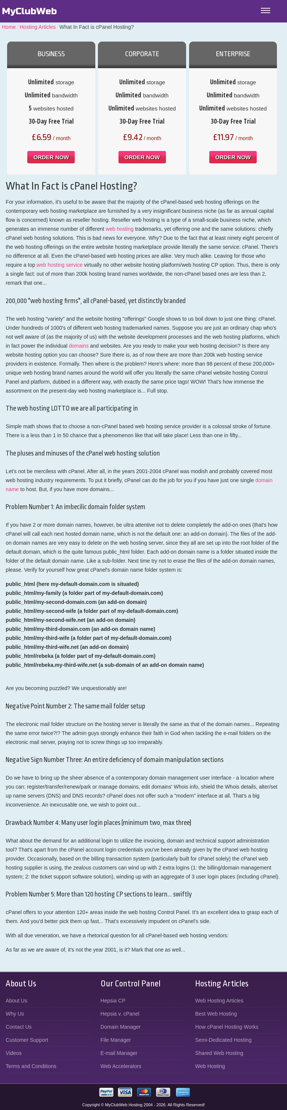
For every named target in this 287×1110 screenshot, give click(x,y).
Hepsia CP (113, 1001)
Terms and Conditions (31, 1066)
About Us (16, 1001)
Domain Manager (121, 1027)
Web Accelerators (121, 1066)
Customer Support (27, 1040)
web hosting (120, 229)
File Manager (116, 1040)
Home (9, 27)
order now (51, 157)
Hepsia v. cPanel (120, 1014)
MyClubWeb (29, 11)
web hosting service (60, 265)
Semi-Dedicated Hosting (223, 1040)
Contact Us (18, 1027)
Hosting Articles (37, 27)
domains (79, 346)
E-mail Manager (119, 1053)
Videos (14, 1053)
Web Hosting (210, 1066)
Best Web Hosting (216, 1014)
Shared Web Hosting (219, 1053)
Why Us (15, 1014)
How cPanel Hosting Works (226, 1027)
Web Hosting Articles (219, 1001)
